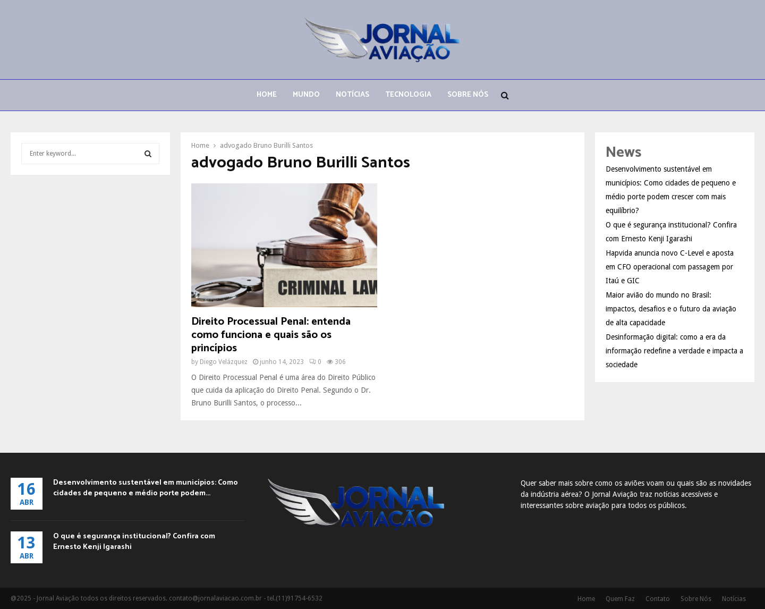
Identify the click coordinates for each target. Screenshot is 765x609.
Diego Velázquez (224, 362)
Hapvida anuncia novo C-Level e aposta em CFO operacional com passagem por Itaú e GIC (670, 267)
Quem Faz (620, 599)
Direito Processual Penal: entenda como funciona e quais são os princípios (271, 335)
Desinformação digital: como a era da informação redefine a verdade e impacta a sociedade (674, 351)
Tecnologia (408, 95)
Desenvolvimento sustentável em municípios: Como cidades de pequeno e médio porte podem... (145, 488)
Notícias (352, 95)
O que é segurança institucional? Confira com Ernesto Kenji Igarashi (134, 541)
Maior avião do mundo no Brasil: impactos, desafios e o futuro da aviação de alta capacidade (671, 309)
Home (267, 95)
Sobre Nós (467, 95)
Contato (657, 599)
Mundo (306, 95)
